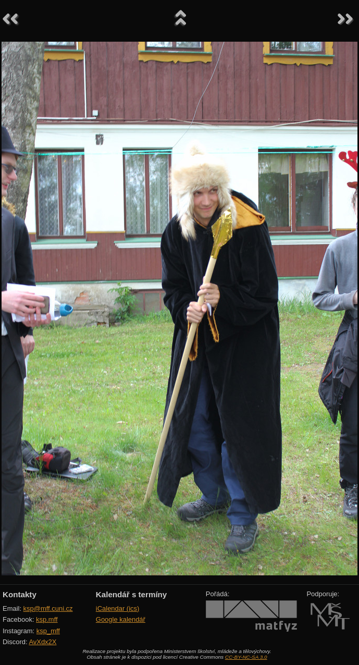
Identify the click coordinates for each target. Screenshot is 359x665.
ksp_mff (48, 631)
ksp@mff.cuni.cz (48, 608)
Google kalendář (120, 619)
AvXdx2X (42, 642)
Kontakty (19, 594)
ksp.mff (47, 619)
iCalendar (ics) (118, 608)
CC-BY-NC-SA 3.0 (246, 657)
